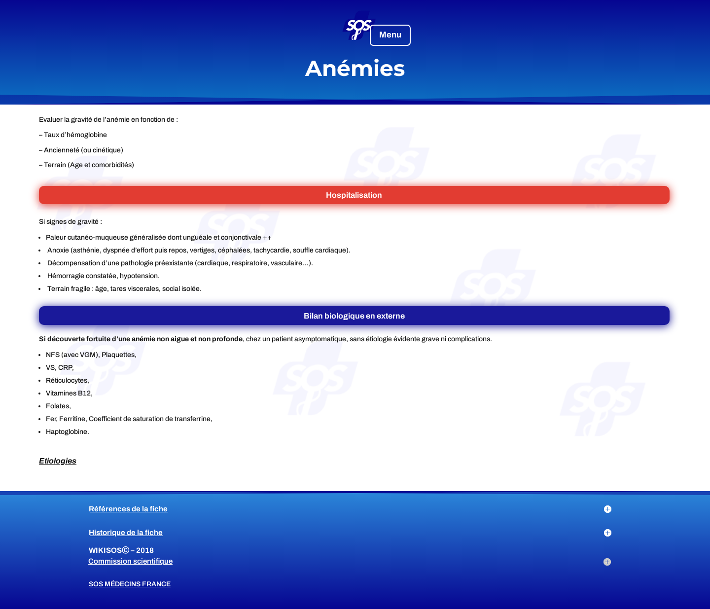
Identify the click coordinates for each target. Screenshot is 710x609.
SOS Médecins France (130, 584)
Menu (390, 34)
